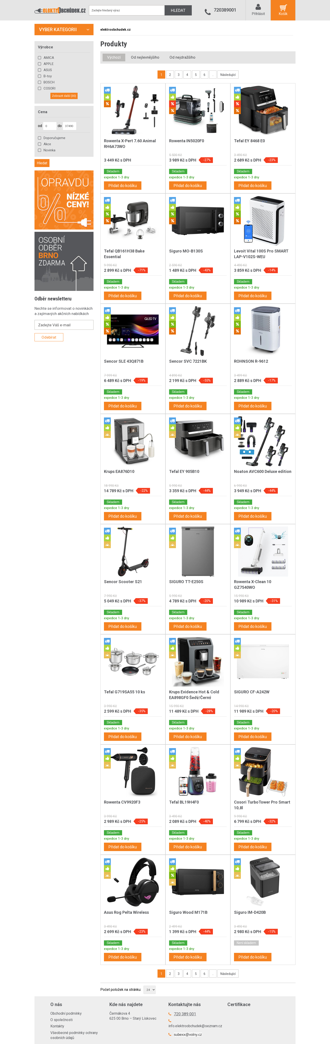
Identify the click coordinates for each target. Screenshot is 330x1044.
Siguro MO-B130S (186, 251)
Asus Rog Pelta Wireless (126, 912)
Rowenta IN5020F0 (186, 140)
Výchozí (114, 57)
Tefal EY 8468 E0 (249, 140)
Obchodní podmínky (66, 1013)
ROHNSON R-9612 (251, 361)
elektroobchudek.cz (115, 29)
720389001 (225, 10)
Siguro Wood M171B (188, 912)
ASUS (48, 70)
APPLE (49, 64)
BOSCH (49, 82)
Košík (283, 14)
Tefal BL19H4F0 (184, 802)
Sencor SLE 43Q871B (123, 361)
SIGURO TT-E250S (186, 581)
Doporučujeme (54, 138)
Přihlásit (258, 14)
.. (213, 75)
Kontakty (57, 1026)
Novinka (49, 150)
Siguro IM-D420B (250, 912)
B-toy (48, 76)
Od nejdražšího (182, 57)
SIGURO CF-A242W (251, 691)
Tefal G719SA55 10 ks (124, 691)
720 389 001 (185, 1014)
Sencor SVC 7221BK (188, 361)
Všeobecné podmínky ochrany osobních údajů (74, 1035)
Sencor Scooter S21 (123, 581)
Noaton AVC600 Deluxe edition (262, 471)
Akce (47, 144)
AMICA (49, 58)
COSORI (49, 88)
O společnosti (61, 1020)
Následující (228, 75)
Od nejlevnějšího (145, 57)
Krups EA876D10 (119, 471)
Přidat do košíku (122, 185)
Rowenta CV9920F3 (122, 802)
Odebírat (49, 337)
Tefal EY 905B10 (184, 471)
